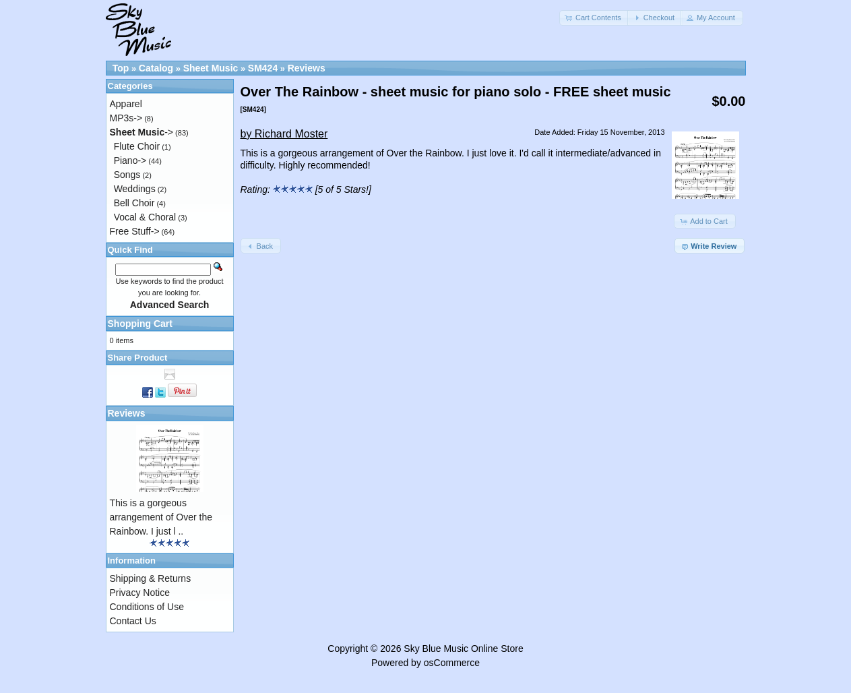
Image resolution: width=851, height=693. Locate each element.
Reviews (306, 68)
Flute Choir (137, 146)
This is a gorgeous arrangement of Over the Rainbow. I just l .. (161, 517)
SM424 (263, 68)
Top (121, 68)
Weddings (135, 188)
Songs (127, 174)
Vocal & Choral (145, 217)
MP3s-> (126, 118)
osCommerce (452, 662)
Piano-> (130, 160)
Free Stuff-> (135, 231)
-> (142, 132)
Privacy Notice (140, 592)
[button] (594, 18)
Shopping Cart (140, 323)
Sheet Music (211, 68)
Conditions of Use (147, 606)
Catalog (156, 68)
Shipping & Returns (150, 578)
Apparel (126, 103)
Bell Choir (134, 203)
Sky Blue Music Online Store (463, 648)
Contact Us (133, 620)
